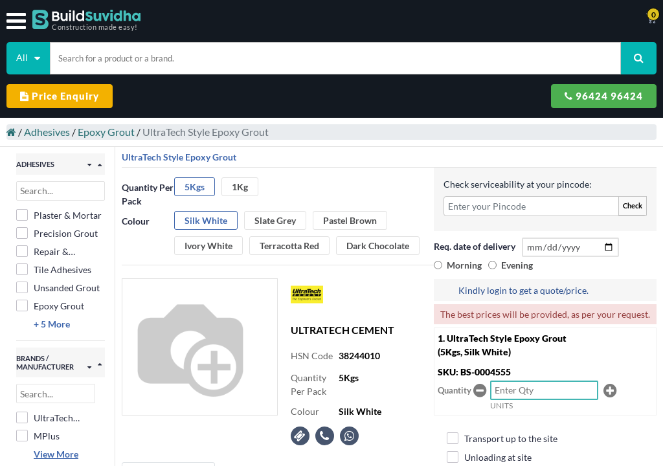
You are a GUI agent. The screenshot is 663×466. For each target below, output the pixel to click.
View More (56, 454)
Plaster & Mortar (59, 215)
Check (632, 205)
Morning (464, 265)
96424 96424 (604, 96)
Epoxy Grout (106, 132)
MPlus (38, 435)
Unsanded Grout (58, 287)
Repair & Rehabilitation (53, 251)
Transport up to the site (502, 438)
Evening (517, 265)
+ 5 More (52, 323)
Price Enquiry (59, 96)
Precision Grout (57, 233)
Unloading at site (489, 457)
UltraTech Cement (44, 418)
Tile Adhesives (53, 269)
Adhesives (47, 132)
